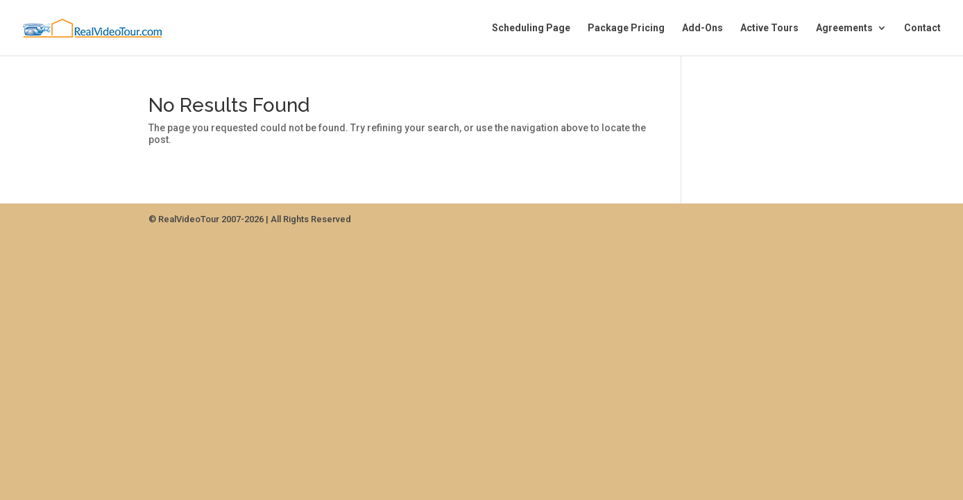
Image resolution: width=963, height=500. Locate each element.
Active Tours (769, 28)
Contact (922, 28)
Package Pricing (626, 28)
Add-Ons (702, 28)
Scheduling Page (531, 28)
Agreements (844, 28)
